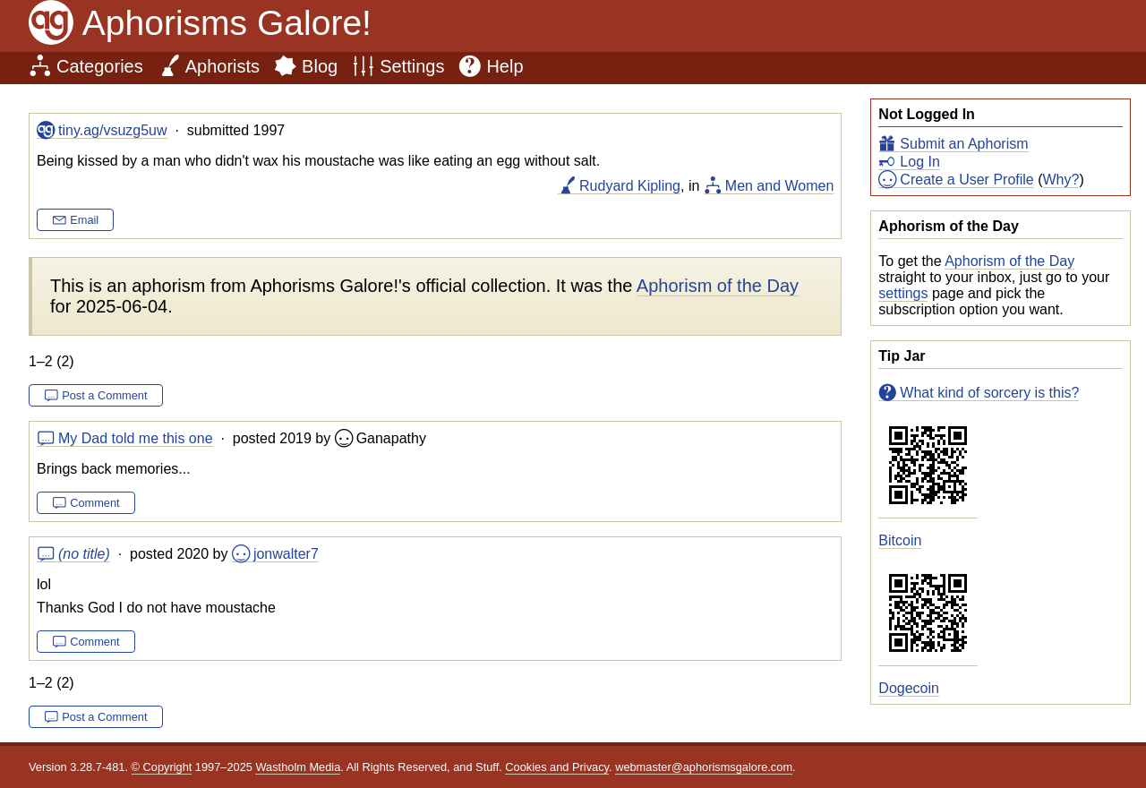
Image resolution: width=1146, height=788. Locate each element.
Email (84, 220)
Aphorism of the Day (1009, 261)
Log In (919, 161)
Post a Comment (104, 395)
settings (903, 293)
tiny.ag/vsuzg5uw (112, 130)
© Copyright (162, 767)
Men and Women (779, 185)
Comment (94, 503)
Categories (99, 66)
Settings (412, 66)
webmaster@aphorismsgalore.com (703, 767)
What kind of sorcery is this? (989, 392)
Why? (1061, 179)
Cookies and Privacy (557, 767)
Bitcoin (899, 540)
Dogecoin (908, 688)
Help (504, 66)
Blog (320, 66)
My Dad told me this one (135, 438)
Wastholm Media (297, 767)
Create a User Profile (966, 179)
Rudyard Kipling (629, 185)
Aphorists (222, 66)
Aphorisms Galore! (227, 23)
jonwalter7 (286, 553)
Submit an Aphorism (964, 143)
